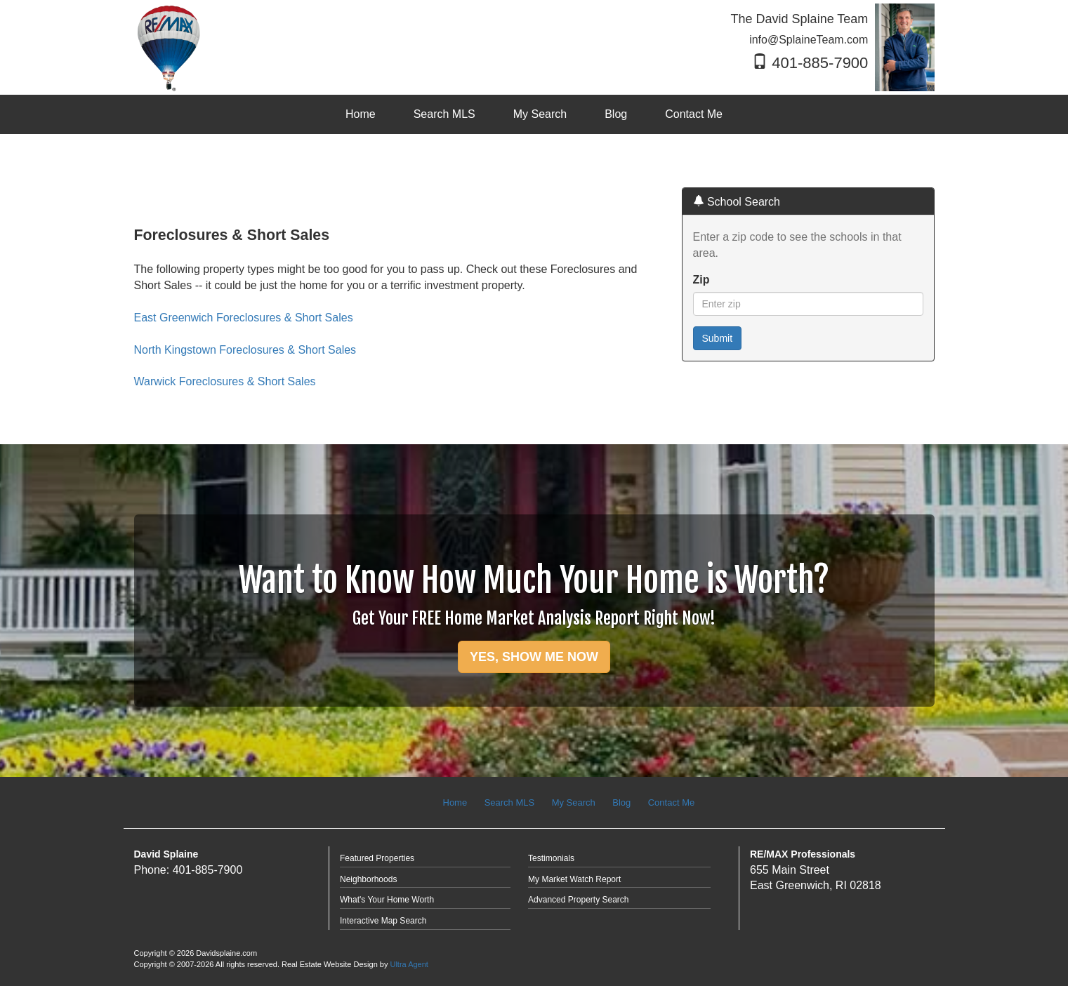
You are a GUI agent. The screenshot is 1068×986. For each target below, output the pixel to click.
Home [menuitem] (360, 114)
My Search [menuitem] (540, 114)
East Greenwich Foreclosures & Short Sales (243, 318)
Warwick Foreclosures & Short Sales (225, 381)
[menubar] (534, 114)
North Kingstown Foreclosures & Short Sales (245, 350)
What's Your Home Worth (387, 900)
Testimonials (551, 858)
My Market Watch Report (574, 879)
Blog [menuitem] (616, 114)
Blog (621, 802)
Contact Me (671, 802)
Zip (701, 280)
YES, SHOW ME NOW (534, 657)
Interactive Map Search (383, 921)
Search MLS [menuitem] (444, 114)
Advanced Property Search (578, 900)
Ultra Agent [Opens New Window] (409, 964)
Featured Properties (377, 858)
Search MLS (509, 802)
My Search (573, 802)
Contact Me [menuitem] (694, 114)
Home (455, 802)
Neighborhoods (368, 879)
